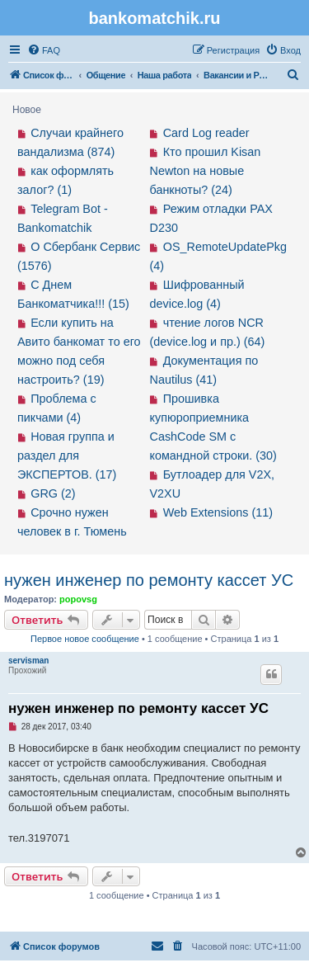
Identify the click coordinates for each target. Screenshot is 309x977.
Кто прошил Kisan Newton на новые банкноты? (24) (205, 170)
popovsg (78, 599)
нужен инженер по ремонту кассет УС (148, 580)
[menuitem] (43, 50)
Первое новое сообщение (84, 639)
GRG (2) (52, 493)
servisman (28, 660)
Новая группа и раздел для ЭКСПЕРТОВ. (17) (66, 455)
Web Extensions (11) (218, 512)
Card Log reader (206, 132)
